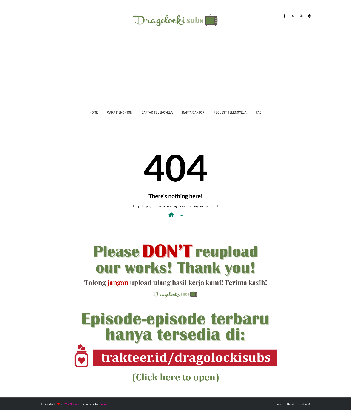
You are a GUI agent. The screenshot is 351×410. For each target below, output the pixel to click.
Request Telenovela (230, 112)
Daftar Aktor (193, 112)
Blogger (103, 403)
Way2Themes (72, 403)
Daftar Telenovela (157, 112)
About (290, 403)
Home (94, 112)
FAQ (258, 112)
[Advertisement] (176, 66)
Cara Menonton (119, 112)
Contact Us (304, 403)
